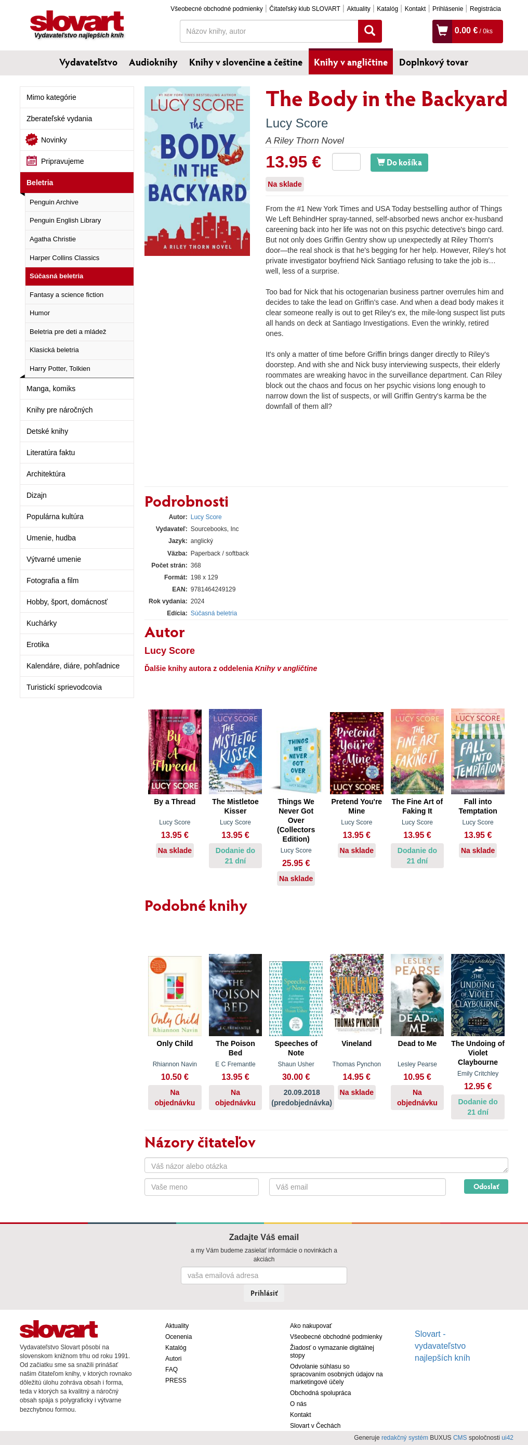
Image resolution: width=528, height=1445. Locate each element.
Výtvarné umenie (54, 559)
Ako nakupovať (311, 1326)
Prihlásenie (447, 8)
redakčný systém (404, 1437)
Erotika (38, 644)
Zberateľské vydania (59, 118)
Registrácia (485, 8)
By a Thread (174, 801)
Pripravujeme (62, 161)
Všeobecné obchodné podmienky (216, 8)
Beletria (40, 182)
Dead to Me (417, 1043)
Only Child (174, 1043)
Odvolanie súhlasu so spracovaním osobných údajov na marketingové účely (336, 1374)
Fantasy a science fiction (66, 295)
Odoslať (486, 1186)
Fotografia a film (52, 580)
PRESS (176, 1380)
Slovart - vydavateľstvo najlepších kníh (442, 1346)
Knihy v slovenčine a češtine (245, 62)
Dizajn (37, 495)
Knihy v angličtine (351, 62)
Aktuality (358, 8)
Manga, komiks (51, 388)
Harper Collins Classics (64, 258)
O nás (298, 1404)
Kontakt (415, 8)
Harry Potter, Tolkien (60, 368)
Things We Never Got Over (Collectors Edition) (296, 820)
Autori (173, 1358)
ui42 (507, 1437)
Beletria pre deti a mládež (68, 332)
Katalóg (387, 8)
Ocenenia (178, 1336)
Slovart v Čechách (315, 1425)
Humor (40, 313)
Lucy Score (297, 123)
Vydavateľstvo (88, 62)
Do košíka (399, 162)
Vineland (356, 1043)
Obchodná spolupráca (320, 1393)
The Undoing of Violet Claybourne (478, 1052)
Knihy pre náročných (60, 410)
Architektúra (46, 474)
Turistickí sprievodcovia (64, 687)
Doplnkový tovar (433, 62)
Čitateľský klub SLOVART (304, 8)
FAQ (171, 1369)
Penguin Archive (54, 202)
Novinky (54, 140)
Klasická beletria (54, 350)
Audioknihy (153, 62)
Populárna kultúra (55, 516)
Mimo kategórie (51, 97)
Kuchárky (42, 623)
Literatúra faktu (51, 452)
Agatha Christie (53, 239)
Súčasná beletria (56, 276)
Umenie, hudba (51, 538)
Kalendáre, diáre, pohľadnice (73, 666)
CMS (460, 1437)
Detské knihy (47, 431)
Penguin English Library (65, 220)
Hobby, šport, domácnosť (67, 602)
